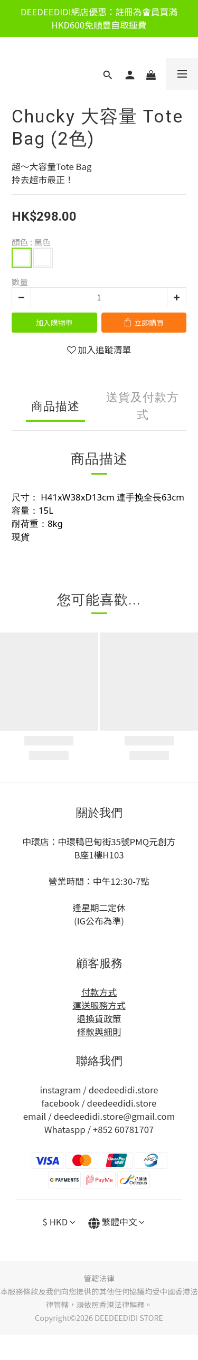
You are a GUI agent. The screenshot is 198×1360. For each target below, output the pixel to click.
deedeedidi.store (123, 1089)
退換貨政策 (99, 1018)
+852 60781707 (123, 1129)
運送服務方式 (99, 1005)
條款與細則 (99, 1031)
